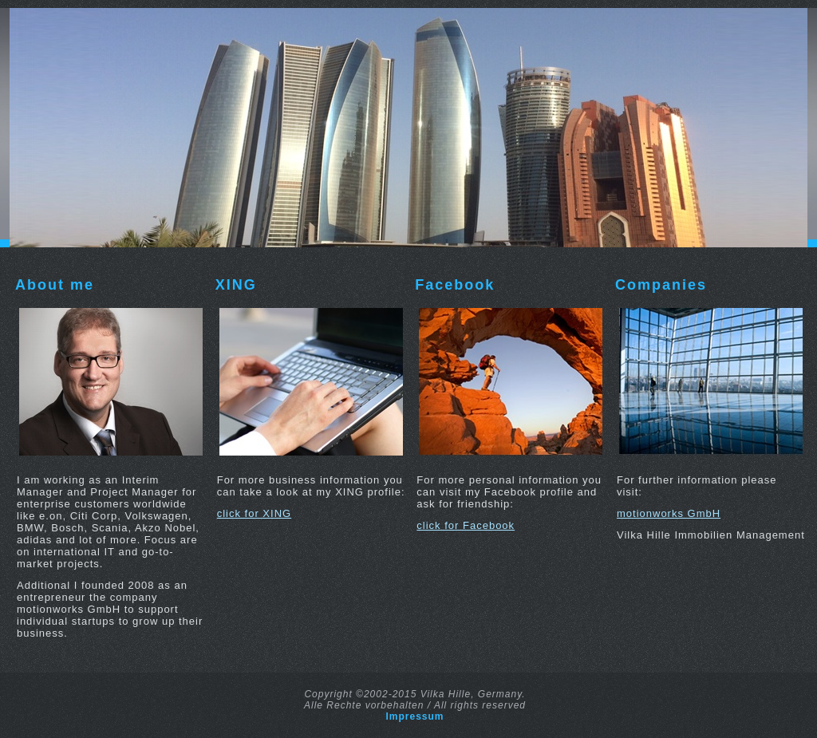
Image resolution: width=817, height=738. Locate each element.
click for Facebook (465, 525)
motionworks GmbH (668, 513)
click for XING (254, 513)
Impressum (414, 716)
